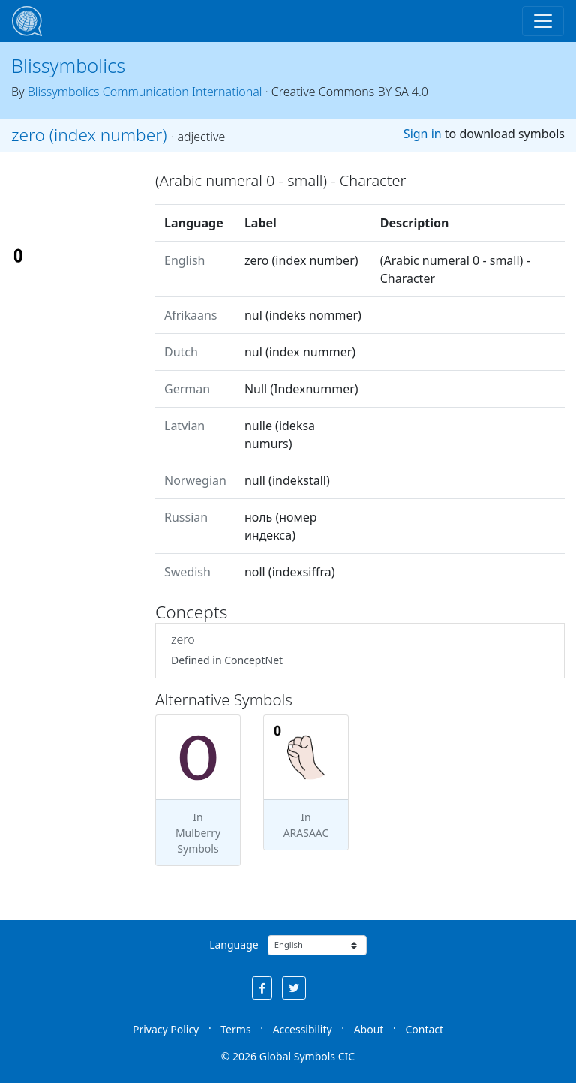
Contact (424, 1029)
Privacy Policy (166, 1029)
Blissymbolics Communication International (145, 91)
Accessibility (302, 1029)
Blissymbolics (68, 65)
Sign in (423, 133)
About (369, 1029)
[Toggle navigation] (543, 21)
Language (233, 944)
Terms (235, 1029)
